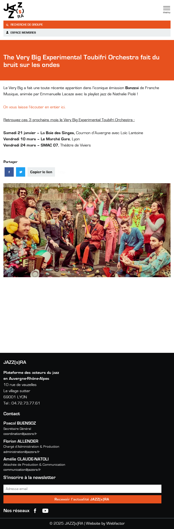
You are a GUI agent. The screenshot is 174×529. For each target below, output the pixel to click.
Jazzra (32, 10)
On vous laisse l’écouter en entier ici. (34, 107)
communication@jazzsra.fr (22, 469)
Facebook (35, 510)
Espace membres (21, 32)
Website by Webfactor (105, 523)
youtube (45, 510)
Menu (166, 10)
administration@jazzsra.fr (21, 452)
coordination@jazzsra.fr (20, 434)
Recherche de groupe (24, 24)
